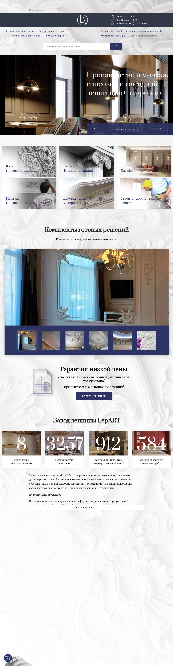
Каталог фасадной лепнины (27, 35)
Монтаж (115, 31)
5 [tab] (134, 129)
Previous (94, 129)
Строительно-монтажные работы (139, 31)
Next (160, 129)
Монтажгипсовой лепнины (21, 200)
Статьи (131, 35)
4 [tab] (130, 129)
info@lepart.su (124, 23)
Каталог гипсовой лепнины (20, 31)
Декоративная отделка (51, 31)
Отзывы (105, 35)
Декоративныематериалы (75, 200)
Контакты (152, 35)
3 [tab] (126, 129)
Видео (162, 31)
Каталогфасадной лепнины (78, 168)
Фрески (49, 35)
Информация (118, 35)
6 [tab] (138, 129)
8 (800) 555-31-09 (125, 16)
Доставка (141, 35)
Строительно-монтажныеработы (141, 200)
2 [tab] (122, 129)
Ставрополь (141, 23)
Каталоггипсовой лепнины (21, 168)
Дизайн (105, 31)
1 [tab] (118, 129)
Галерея (59, 35)
